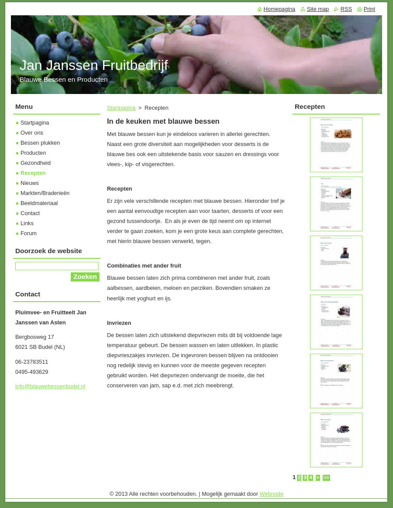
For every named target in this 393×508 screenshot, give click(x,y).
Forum (29, 233)
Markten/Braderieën (45, 193)
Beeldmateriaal (39, 203)
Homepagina (280, 9)
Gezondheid (36, 163)
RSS (346, 9)
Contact (30, 213)
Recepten (33, 173)
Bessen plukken (40, 142)
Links (27, 223)
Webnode (272, 494)
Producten (33, 153)
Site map (318, 9)
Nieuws (30, 183)
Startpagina (121, 107)
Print (369, 9)
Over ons (32, 132)
